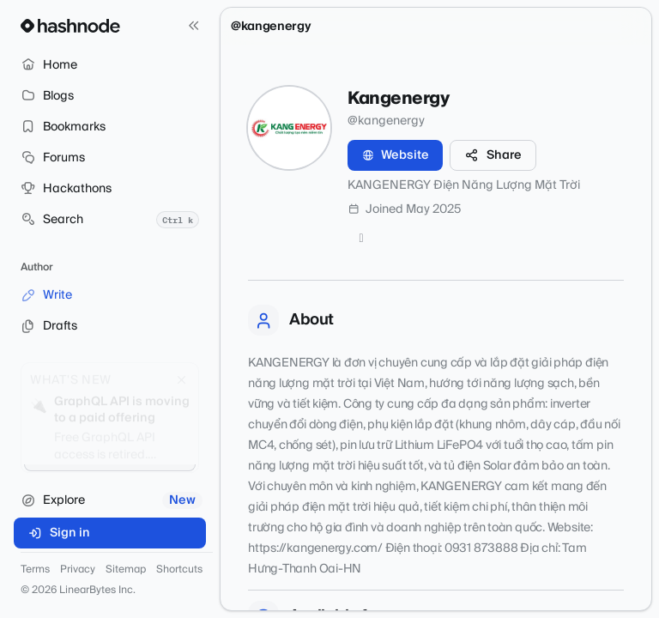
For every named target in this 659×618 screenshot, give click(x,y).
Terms (35, 570)
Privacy (77, 570)
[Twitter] (361, 238)
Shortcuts (179, 570)
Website (395, 155)
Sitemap (126, 570)
